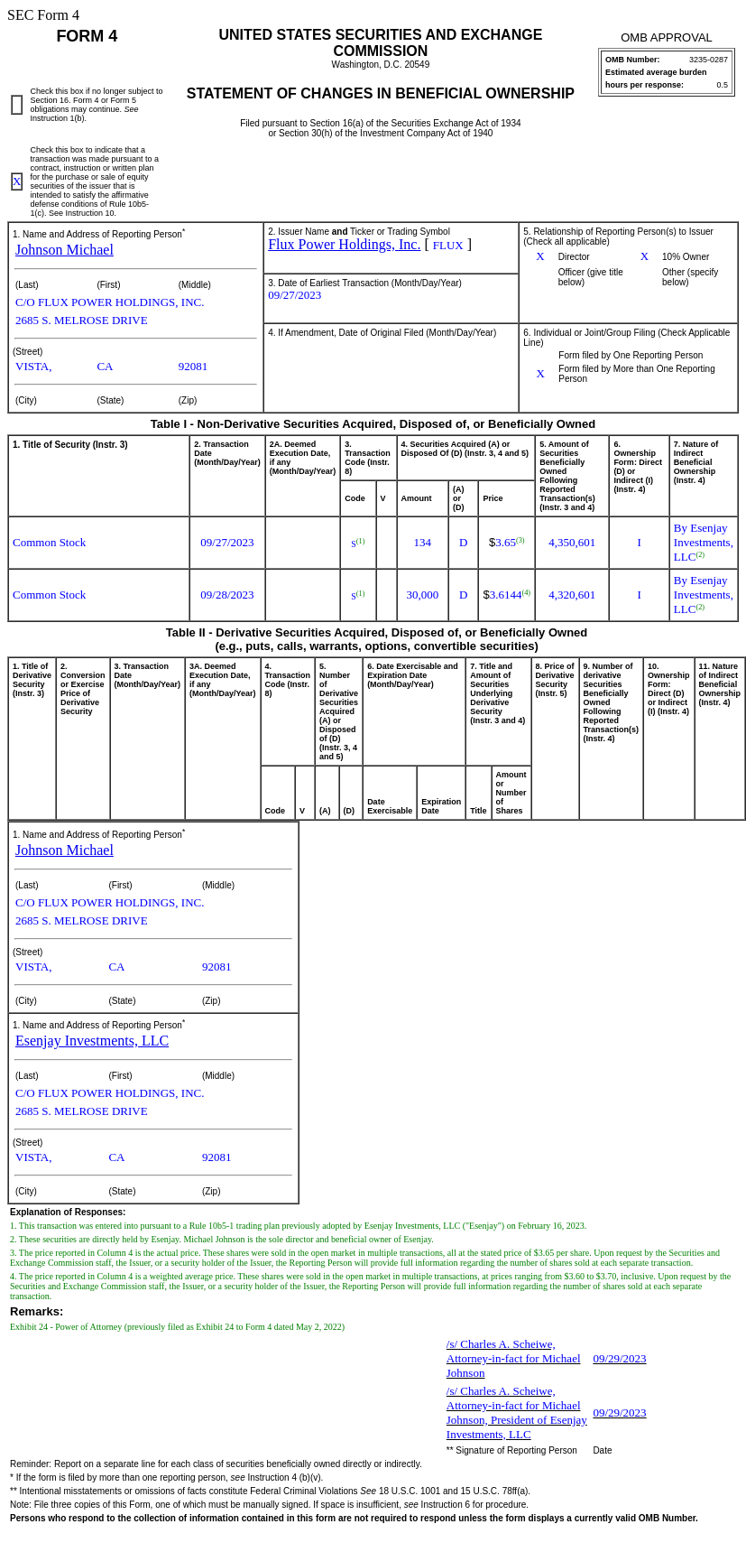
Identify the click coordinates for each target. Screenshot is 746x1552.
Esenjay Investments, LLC (92, 1040)
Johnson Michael (64, 249)
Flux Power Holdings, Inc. (344, 244)
